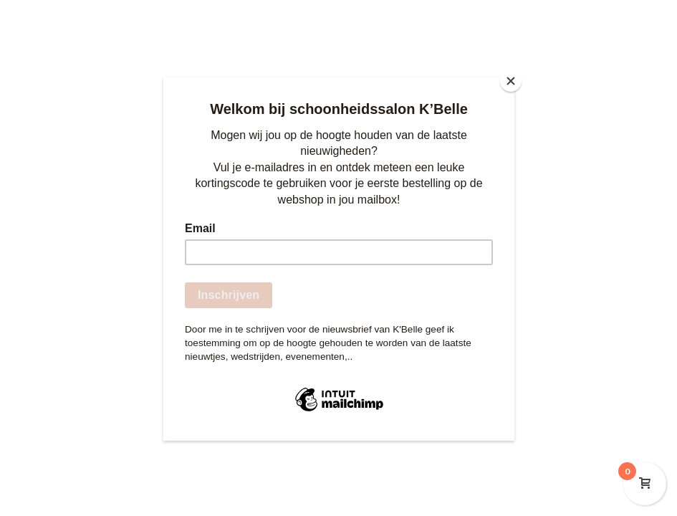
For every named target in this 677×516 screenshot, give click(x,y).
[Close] (511, 81)
